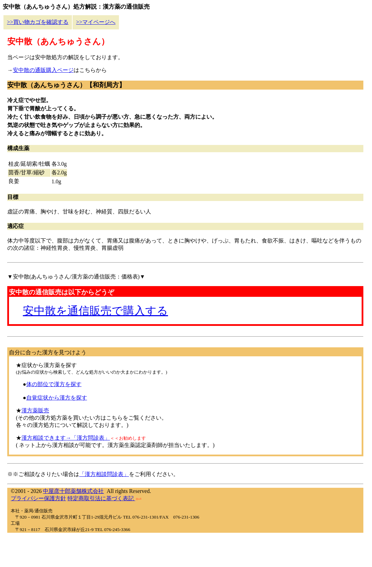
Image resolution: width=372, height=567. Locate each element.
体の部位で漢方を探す (54, 384)
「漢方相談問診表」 (104, 474)
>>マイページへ (95, 22)
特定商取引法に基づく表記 (104, 498)
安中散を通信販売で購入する (95, 310)
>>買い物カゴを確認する (37, 22)
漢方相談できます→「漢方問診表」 (65, 438)
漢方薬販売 (35, 410)
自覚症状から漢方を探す (56, 398)
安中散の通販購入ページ (43, 70)
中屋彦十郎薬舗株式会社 (73, 491)
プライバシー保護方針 (38, 498)
